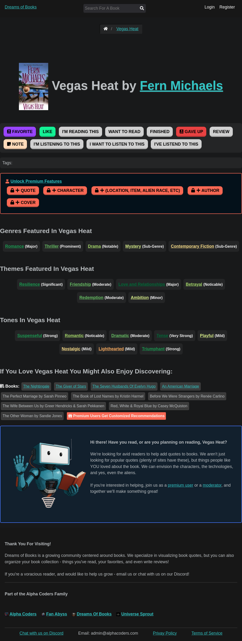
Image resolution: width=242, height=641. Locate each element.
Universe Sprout (137, 614)
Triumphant (153, 348)
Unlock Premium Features (36, 181)
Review (221, 131)
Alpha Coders (22, 614)
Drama (94, 246)
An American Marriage (180, 386)
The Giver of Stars (71, 386)
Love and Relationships (141, 284)
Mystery (133, 246)
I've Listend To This (176, 144)
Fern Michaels (181, 85)
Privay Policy (165, 633)
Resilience (29, 284)
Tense (162, 335)
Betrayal (194, 284)
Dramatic (120, 335)
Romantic (74, 335)
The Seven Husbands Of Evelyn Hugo (124, 386)
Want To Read (124, 131)
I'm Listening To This (57, 144)
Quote (23, 190)
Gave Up (191, 131)
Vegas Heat (127, 28)
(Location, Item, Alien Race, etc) (137, 190)
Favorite (20, 131)
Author (205, 190)
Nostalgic (71, 348)
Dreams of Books (21, 7)
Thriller (52, 246)
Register (227, 7)
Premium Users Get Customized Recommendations (116, 416)
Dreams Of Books (94, 614)
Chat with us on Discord (42, 633)
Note (15, 144)
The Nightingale (36, 386)
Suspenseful (29, 335)
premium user (180, 485)
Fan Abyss (56, 614)
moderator (212, 485)
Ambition (140, 297)
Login (209, 7)
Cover (23, 202)
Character (65, 190)
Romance (14, 246)
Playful (207, 335)
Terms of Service (206, 633)
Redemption (91, 297)
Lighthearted (111, 348)
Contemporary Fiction (192, 246)
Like (47, 131)
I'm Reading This (80, 131)
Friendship (80, 284)
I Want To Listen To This (117, 144)
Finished (159, 131)
